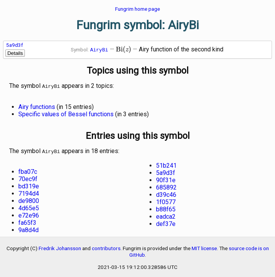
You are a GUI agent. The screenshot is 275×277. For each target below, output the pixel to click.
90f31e (166, 178)
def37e (166, 222)
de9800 (28, 199)
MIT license (204, 247)
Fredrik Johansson (60, 247)
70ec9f (27, 177)
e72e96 (28, 214)
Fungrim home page (137, 9)
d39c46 (166, 193)
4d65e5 (28, 206)
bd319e (28, 184)
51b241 (166, 164)
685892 (166, 186)
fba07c (27, 170)
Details (15, 53)
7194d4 (28, 192)
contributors (106, 247)
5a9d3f (14, 45)
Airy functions (36, 106)
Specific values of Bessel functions (66, 113)
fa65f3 (27, 221)
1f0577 (166, 200)
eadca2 (166, 215)
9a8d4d (28, 228)
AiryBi (99, 49)
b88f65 (166, 207)
